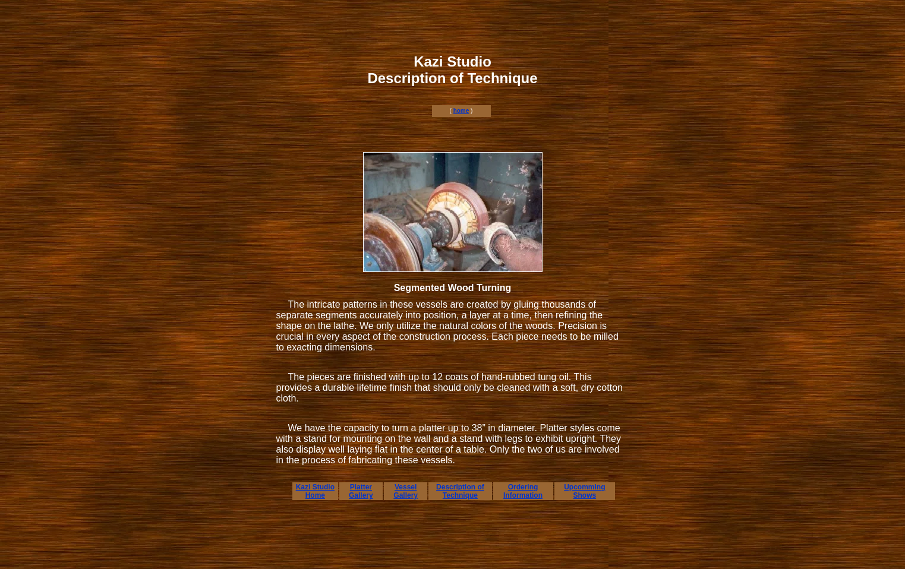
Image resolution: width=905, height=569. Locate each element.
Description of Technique (460, 491)
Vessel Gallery (405, 491)
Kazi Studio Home (315, 491)
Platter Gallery (361, 491)
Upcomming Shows (584, 491)
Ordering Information (523, 491)
